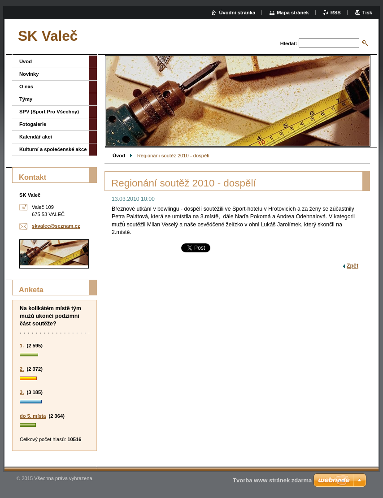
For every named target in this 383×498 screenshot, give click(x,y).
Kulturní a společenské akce (53, 149)
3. (22, 392)
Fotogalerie (32, 124)
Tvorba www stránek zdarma (272, 480)
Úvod (119, 155)
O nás (26, 86)
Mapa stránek (293, 12)
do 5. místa (33, 416)
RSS (336, 12)
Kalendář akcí (35, 136)
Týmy (25, 99)
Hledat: (288, 43)
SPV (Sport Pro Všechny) (49, 111)
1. (22, 345)
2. (22, 369)
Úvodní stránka (237, 12)
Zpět (352, 266)
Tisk (367, 12)
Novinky (29, 74)
